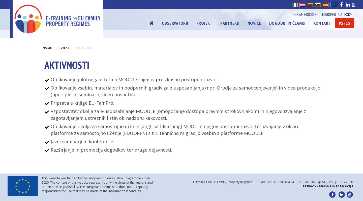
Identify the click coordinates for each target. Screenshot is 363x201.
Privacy (310, 186)
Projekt (204, 23)
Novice (254, 23)
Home (47, 47)
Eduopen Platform (337, 14)
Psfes (344, 23)
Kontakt (322, 23)
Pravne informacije (336, 186)
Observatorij (175, 23)
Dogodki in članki (287, 23)
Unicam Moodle (304, 14)
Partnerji (229, 23)
